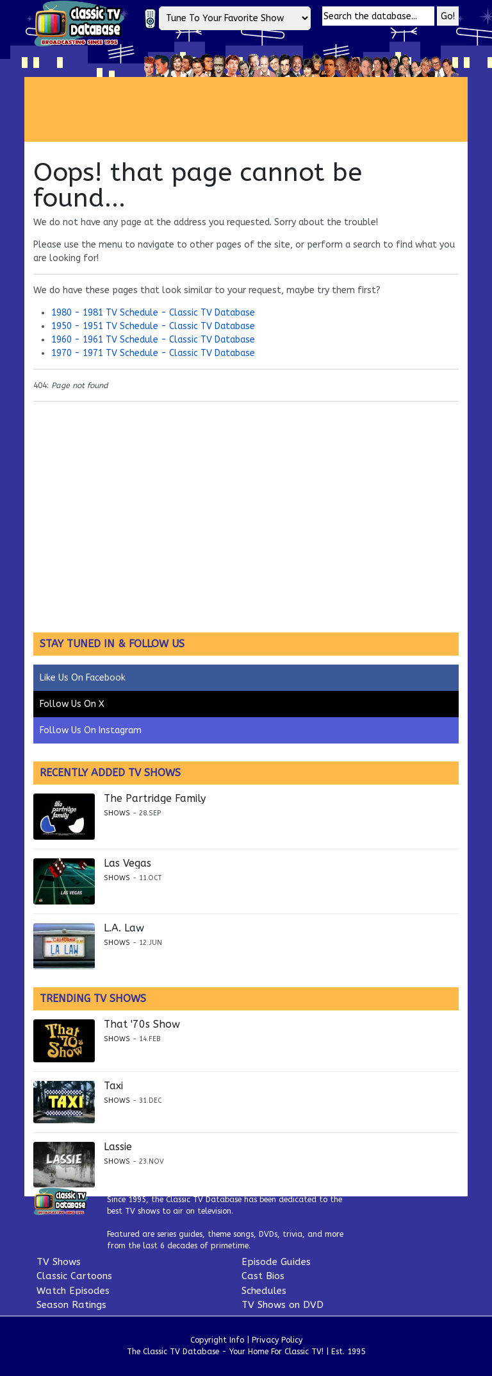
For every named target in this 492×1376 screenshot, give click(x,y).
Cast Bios (263, 1276)
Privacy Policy (277, 1340)
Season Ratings (71, 1305)
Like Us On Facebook (83, 677)
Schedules (264, 1290)
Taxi (113, 1086)
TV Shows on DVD (283, 1305)
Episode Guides (276, 1262)
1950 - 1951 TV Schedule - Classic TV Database (153, 326)
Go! (448, 16)
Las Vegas (127, 863)
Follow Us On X (72, 704)
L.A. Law (124, 928)
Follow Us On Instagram (91, 730)
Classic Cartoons (74, 1276)
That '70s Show (142, 1024)
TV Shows (59, 1262)
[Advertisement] (257, 109)
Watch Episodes (73, 1290)
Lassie (118, 1147)
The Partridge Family (155, 799)
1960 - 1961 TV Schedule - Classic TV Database (153, 339)
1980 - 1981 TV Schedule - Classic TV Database (153, 312)
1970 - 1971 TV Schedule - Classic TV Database (153, 353)
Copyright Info (217, 1340)
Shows (117, 813)
